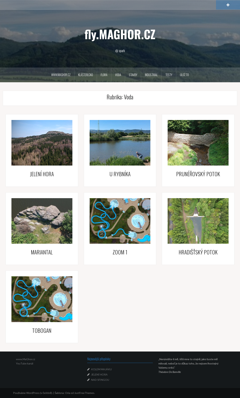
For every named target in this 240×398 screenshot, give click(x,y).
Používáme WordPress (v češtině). (33, 392)
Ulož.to (184, 75)
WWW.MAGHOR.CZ (60, 75)
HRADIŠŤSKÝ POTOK (198, 252)
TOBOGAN (41, 330)
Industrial (151, 75)
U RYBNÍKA (120, 174)
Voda (118, 75)
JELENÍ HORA (42, 174)
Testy (168, 75)
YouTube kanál (24, 363)
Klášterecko (85, 75)
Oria (67, 392)
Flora (104, 75)
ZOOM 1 (120, 252)
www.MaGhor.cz (25, 359)
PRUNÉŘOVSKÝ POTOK (198, 174)
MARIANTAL (42, 252)
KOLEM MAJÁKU (101, 369)
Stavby (133, 75)
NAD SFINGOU (100, 379)
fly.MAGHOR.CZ (120, 34)
